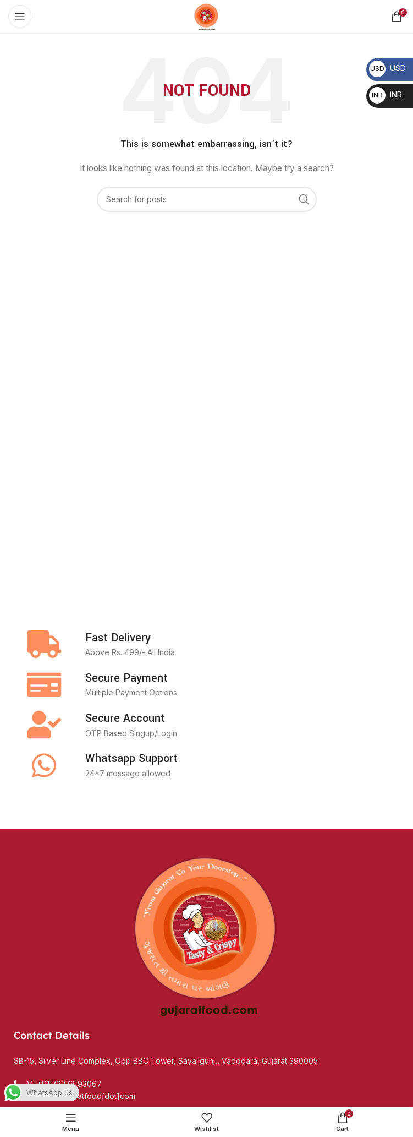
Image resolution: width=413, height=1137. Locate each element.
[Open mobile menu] (20, 17)
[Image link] (206, 933)
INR (385, 94)
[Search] (207, 199)
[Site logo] (206, 15)
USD (387, 68)
